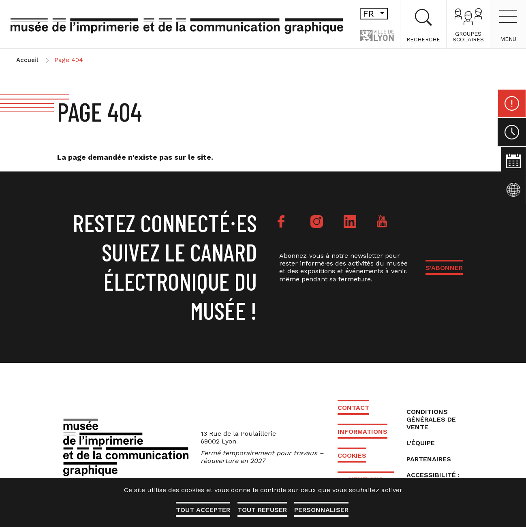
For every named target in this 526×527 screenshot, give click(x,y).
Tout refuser (262, 510)
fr (360, 14)
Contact (353, 407)
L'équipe (420, 443)
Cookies (352, 455)
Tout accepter (202, 510)
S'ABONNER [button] (444, 268)
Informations (362, 431)
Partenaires (428, 459)
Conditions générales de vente (431, 419)
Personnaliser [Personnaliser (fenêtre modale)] (322, 510)
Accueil (27, 60)
